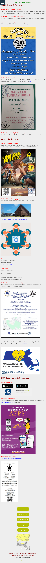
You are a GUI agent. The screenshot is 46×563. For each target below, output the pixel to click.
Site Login (23, 560)
